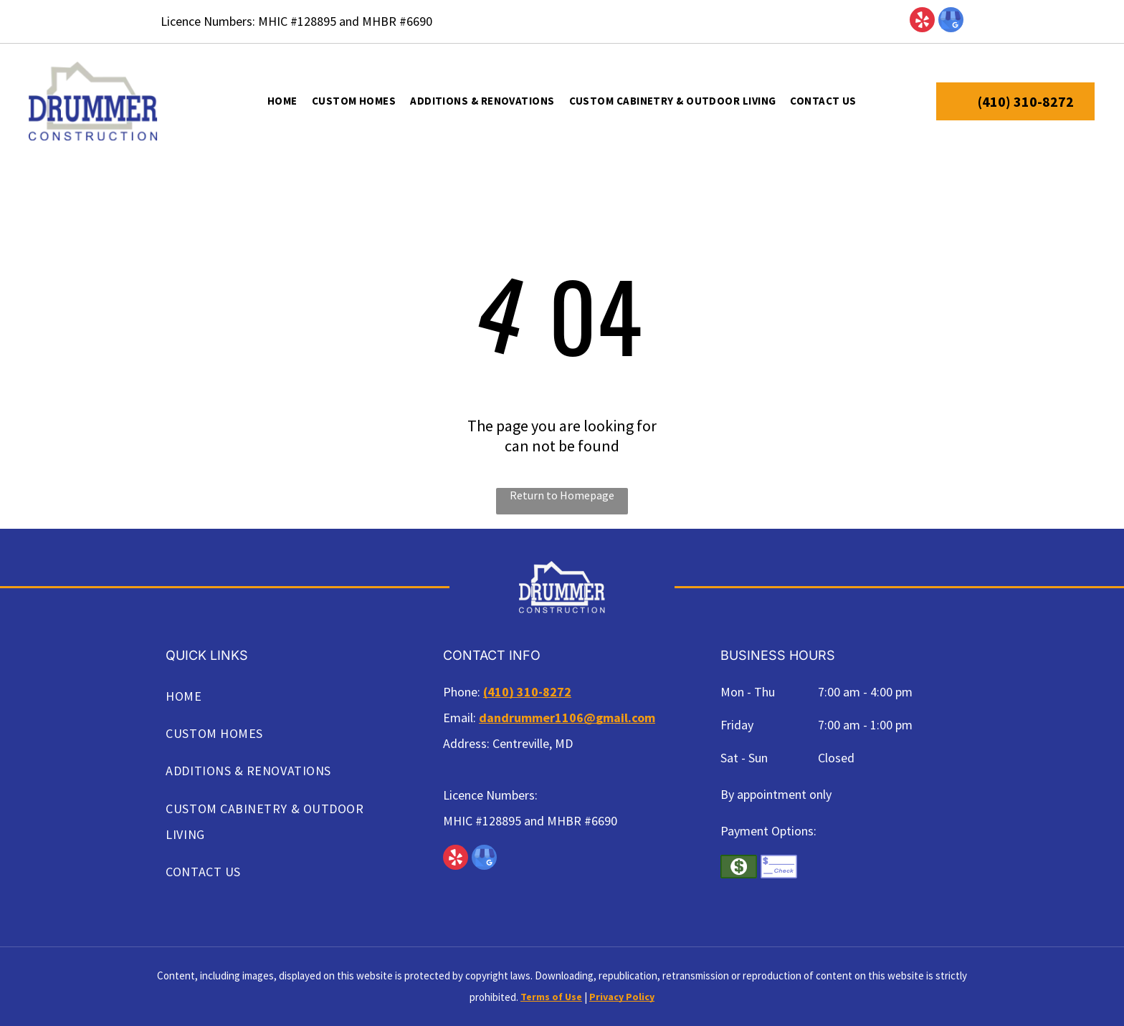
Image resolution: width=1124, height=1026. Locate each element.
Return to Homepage (562, 495)
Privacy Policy (621, 996)
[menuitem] (282, 101)
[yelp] (922, 21)
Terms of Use (551, 996)
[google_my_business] (950, 21)
